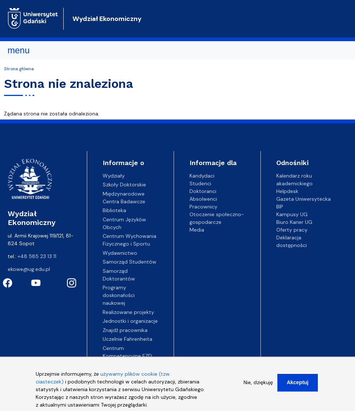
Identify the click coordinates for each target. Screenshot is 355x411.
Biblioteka (114, 210)
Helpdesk (287, 191)
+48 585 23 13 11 (37, 256)
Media (196, 229)
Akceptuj (297, 386)
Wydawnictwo (120, 253)
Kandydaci (201, 175)
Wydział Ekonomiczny (107, 18)
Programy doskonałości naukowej (119, 295)
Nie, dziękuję (258, 385)
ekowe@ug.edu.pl (29, 269)
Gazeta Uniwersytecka (303, 199)
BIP (279, 206)
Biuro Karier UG (294, 222)
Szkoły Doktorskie (124, 184)
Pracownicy (203, 206)
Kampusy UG (292, 214)
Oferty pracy (292, 229)
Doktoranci (202, 191)
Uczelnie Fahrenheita (127, 339)
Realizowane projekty (128, 312)
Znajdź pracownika (125, 330)
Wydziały (114, 175)
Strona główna (19, 69)
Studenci (200, 183)
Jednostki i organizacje (130, 321)
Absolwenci (203, 199)
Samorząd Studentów (129, 261)
